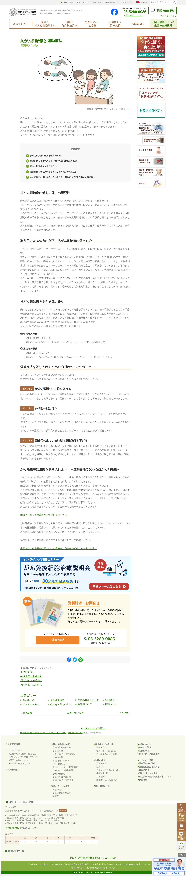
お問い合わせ (144, 746)
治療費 (56, 798)
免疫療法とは (13, 771)
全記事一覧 (28, 702)
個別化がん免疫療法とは (45, 23)
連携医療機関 (13, 746)
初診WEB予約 (162, 10)
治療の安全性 (59, 776)
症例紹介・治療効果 (103, 746)
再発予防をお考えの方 (19, 765)
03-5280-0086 (132, 12)
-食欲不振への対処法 (31, 687)
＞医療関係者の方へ (111, 2)
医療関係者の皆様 (146, 765)
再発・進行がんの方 (18, 762)
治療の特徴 (58, 753)
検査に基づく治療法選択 (64, 756)
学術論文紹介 (102, 775)
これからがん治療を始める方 (22, 755)
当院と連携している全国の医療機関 (163, 23)
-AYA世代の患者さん (31, 678)
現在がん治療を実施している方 (23, 759)
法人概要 (100, 778)
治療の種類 (58, 759)
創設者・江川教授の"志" (107, 782)
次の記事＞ (124, 715)
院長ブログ (111, 706)
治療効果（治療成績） (106, 753)
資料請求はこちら (134, 15)
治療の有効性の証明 (62, 779)
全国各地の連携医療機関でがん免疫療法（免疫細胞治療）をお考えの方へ (58, 550)
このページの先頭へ (93, 730)
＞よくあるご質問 (94, 2)
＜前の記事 (26, 715)
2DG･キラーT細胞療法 (63, 772)
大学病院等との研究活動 (107, 772)
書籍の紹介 (143, 772)
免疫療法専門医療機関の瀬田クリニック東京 (93, 860)
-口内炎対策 (26, 674)
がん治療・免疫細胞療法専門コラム (155, 778)
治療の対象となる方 (62, 795)
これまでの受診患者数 (106, 756)
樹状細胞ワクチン (61, 762)
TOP (64, 2)
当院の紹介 (138, 24)
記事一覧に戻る (75, 715)
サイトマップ (109, 870)
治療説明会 (143, 752)
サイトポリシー (78, 870)
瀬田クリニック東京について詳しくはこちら (43, 517)
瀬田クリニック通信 (75, 735)
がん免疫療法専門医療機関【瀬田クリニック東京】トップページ (43, 735)
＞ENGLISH (127, 2)
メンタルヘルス (31, 706)
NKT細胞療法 (59, 766)
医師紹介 (100, 769)
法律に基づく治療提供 (63, 782)
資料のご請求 (144, 749)
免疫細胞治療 (57, 702)
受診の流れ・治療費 (92, 23)
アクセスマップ (169, 16)
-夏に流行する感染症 (31, 682)
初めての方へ (21, 24)
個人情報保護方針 (94, 870)
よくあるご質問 (145, 762)
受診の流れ (58, 791)
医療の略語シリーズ (88, 702)
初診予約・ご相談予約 (148, 756)
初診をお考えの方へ (60, 706)
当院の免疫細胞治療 (69, 23)
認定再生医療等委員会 (148, 768)
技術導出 (142, 781)
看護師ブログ (85, 706)
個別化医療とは (101, 787)
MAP (63, 813)
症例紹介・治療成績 (115, 23)
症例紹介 (110, 702)
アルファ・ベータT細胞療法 (65, 769)
